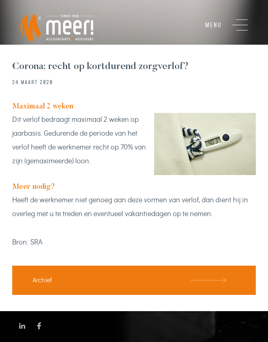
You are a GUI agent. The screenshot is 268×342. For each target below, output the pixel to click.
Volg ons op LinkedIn (22, 326)
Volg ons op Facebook (39, 326)
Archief (42, 280)
